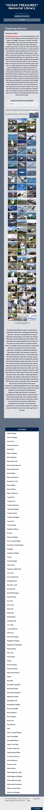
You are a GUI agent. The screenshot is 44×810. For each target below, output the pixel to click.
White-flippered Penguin (14, 776)
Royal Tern (10, 720)
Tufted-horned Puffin (13, 752)
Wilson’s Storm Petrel (13, 788)
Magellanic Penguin (13, 641)
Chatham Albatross (13, 505)
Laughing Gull (11, 621)
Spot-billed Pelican (13, 740)
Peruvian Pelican (12, 668)
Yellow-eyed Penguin (13, 792)
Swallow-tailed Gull (13, 748)
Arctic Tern (10, 441)
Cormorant (10, 521)
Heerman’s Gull (12, 585)
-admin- (28, 800)
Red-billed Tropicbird (13, 684)
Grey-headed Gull (12, 577)
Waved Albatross (12, 760)
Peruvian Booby (12, 665)
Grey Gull (10, 573)
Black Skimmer (12, 457)
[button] (20, 19)
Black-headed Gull (12, 469)
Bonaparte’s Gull (12, 481)
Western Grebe (11, 764)
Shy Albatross (11, 724)
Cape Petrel (10, 497)
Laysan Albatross (12, 629)
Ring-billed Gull (12, 700)
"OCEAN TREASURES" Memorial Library (22, 6)
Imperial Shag (11, 597)
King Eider (10, 613)
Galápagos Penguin (13, 553)
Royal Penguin (11, 716)
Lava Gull (10, 625)
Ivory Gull (10, 605)
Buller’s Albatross (12, 493)
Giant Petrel (11, 565)
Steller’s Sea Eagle (12, 744)
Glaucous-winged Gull (14, 569)
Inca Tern (10, 601)
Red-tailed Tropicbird (13, 692)
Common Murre (12, 513)
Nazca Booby (11, 657)
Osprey (9, 661)
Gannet (9, 557)
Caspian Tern (11, 501)
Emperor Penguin (12, 537)
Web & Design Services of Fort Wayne (15, 800)
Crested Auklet (11, 525)
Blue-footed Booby (12, 477)
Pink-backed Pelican (13, 672)
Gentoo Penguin (12, 561)
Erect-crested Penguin (14, 541)
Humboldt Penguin (13, 593)
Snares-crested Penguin (14, 732)
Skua (8, 728)
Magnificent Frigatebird (14, 645)
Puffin (9, 676)
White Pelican (11, 768)
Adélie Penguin (11, 433)
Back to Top (36, 798)
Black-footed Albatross (14, 465)
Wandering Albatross (13, 756)
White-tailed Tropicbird (14, 784)
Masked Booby (11, 649)
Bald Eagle (10, 449)
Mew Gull (10, 652)
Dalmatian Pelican (12, 529)
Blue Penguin (11, 473)
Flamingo (10, 549)
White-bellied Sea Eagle (14, 772)
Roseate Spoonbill (12, 708)
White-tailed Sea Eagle (14, 780)
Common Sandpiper (13, 517)
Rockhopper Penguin (13, 704)
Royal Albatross (12, 712)
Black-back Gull (12, 461)
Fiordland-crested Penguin (15, 545)
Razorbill (10, 680)
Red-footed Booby (12, 688)
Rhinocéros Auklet (12, 696)
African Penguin (12, 437)
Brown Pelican (11, 489)
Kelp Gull (10, 609)
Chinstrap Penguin (13, 509)
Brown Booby (11, 485)
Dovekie (9, 533)
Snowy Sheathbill (12, 736)
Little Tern (10, 633)
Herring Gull (11, 589)
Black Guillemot (12, 453)
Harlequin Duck (12, 581)
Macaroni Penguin (12, 637)
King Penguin (11, 617)
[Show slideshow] (22, 323)
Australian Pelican (12, 445)
